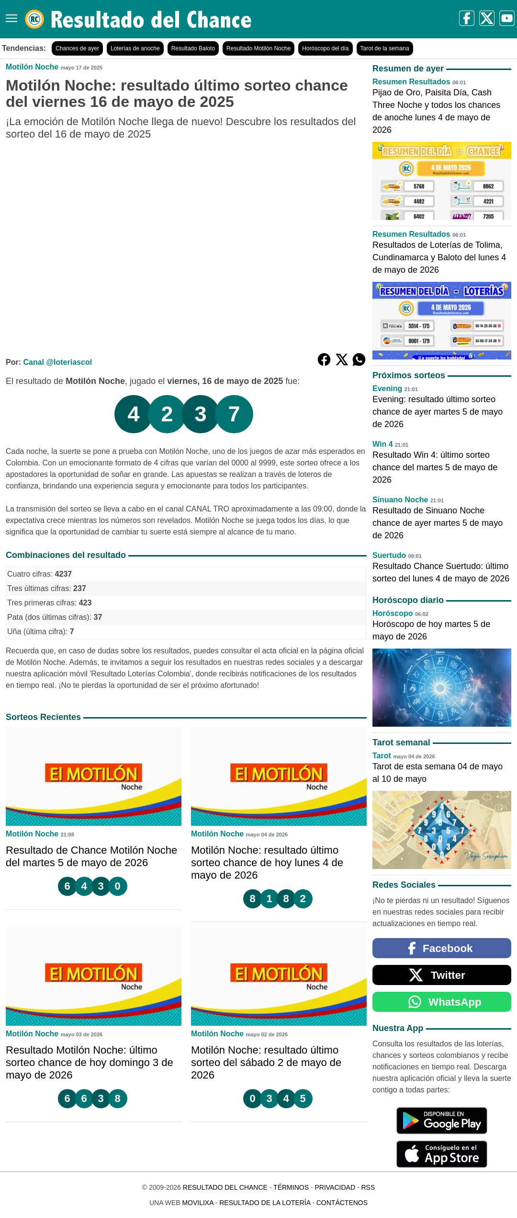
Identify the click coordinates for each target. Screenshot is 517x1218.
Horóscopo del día (325, 48)
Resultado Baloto (193, 48)
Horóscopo (392, 613)
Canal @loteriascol (57, 362)
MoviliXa (197, 1202)
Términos (291, 1187)
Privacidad (335, 1187)
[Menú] (9, 14)
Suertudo (389, 555)
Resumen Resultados (411, 82)
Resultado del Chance (225, 1187)
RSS (368, 1187)
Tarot (381, 756)
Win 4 (382, 444)
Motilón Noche (32, 67)
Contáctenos (342, 1202)
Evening (387, 388)
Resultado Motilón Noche (258, 48)
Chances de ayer (77, 48)
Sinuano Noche (400, 500)
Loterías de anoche (135, 48)
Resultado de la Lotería (264, 1202)
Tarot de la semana (384, 48)
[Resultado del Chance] (138, 19)
